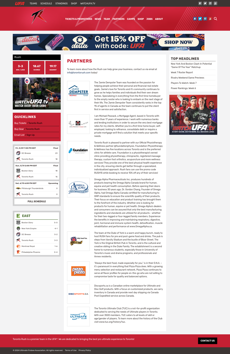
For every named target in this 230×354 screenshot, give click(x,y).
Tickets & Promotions (78, 19)
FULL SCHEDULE (37, 201)
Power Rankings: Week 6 (183, 88)
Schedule (46, 3)
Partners (118, 19)
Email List (19, 135)
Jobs (149, 19)
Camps (131, 19)
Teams (33, 3)
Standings (61, 3)
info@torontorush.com (78, 72)
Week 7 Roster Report (182, 72)
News (98, 19)
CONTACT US (208, 340)
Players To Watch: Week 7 (183, 83)
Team (107, 19)
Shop (74, 3)
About (159, 19)
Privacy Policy (85, 350)
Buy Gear (19, 129)
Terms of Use (71, 350)
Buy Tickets (20, 123)
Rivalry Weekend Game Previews (187, 77)
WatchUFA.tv (87, 3)
